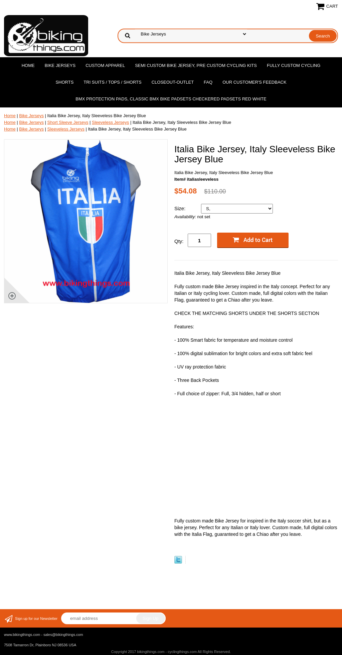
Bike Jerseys (60, 65)
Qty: (179, 241)
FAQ (208, 82)
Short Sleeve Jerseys (68, 122)
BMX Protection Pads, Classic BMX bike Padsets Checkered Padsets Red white (170, 98)
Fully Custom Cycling (293, 65)
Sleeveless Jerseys (110, 122)
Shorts (64, 82)
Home (28, 65)
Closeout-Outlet (173, 82)
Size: (180, 208)
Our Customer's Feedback (254, 82)
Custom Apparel (105, 65)
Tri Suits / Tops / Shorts (112, 82)
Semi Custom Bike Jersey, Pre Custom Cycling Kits (196, 65)
